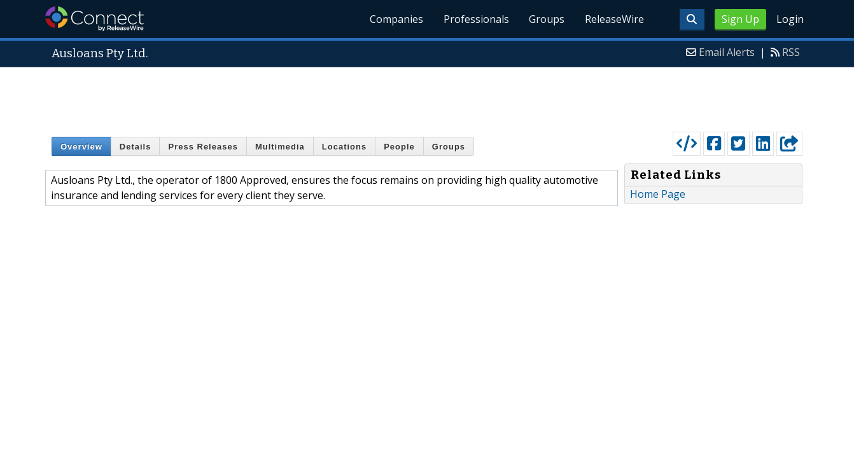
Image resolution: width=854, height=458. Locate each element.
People (399, 146)
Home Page (657, 194)
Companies (396, 19)
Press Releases (202, 146)
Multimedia (280, 146)
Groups (546, 19)
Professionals (475, 19)
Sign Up (740, 19)
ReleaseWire (614, 19)
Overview (81, 146)
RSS (791, 52)
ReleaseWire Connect (94, 18)
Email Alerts (727, 52)
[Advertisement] (427, 96)
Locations (344, 146)
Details (135, 146)
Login (790, 19)
